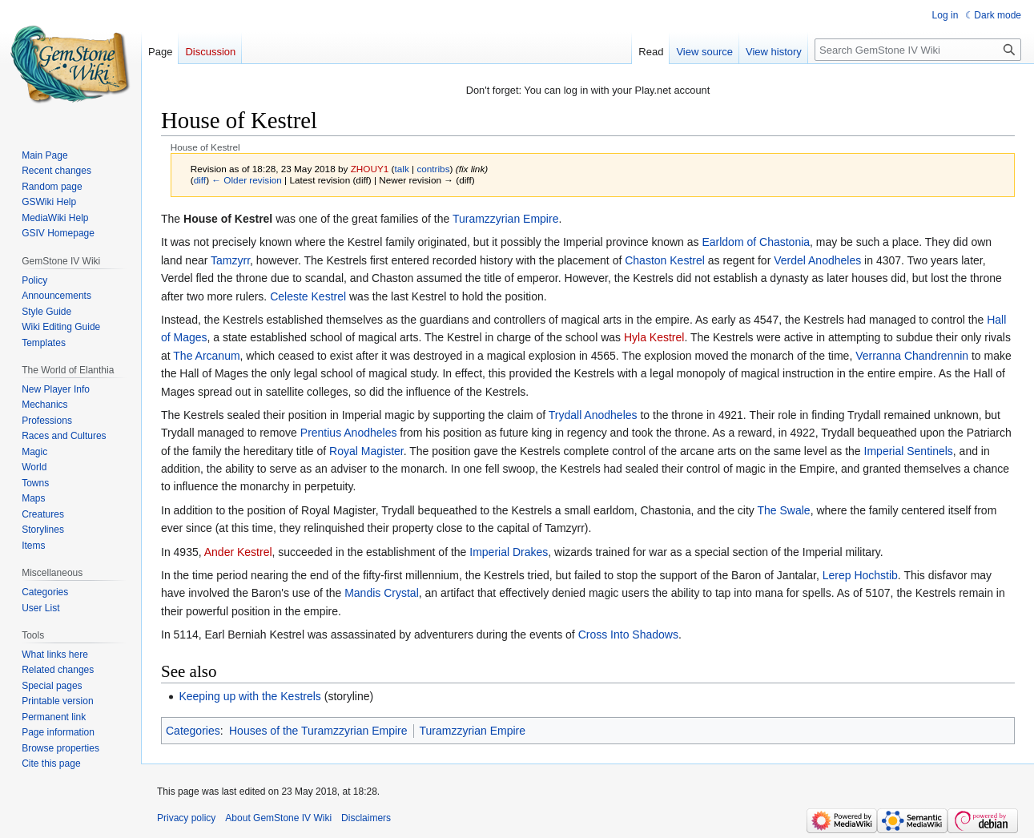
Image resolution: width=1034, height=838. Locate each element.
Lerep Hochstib (860, 575)
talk (401, 168)
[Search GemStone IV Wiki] (918, 49)
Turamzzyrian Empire (506, 218)
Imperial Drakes (508, 552)
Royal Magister (366, 451)
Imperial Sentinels (908, 451)
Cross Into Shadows (628, 634)
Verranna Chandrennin (911, 355)
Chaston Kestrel (665, 260)
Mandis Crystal (381, 592)
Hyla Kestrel (654, 337)
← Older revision (246, 180)
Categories (193, 730)
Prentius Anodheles (348, 432)
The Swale (784, 510)
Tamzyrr (230, 260)
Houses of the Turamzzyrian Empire (318, 730)
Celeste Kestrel (308, 296)
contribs (432, 168)
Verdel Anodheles (817, 260)
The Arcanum (206, 355)
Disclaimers (366, 818)
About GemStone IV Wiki (278, 818)
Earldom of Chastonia (756, 242)
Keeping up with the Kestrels (249, 696)
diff (200, 180)
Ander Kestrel (238, 552)
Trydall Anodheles (593, 415)
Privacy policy (186, 818)
